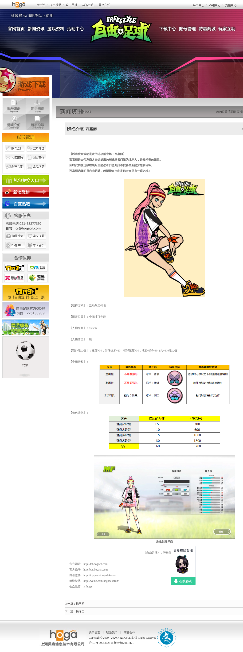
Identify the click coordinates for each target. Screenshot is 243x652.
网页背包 (36, 162)
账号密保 (14, 153)
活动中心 (75, 29)
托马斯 (80, 603)
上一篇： (70, 603)
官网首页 (16, 29)
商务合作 (129, 632)
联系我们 (112, 632)
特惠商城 (207, 29)
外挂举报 (14, 250)
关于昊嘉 (94, 632)
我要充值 (14, 172)
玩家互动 (226, 29)
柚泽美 (80, 611)
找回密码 (14, 162)
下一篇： (70, 611)
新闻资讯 (35, 29)
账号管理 (187, 29)
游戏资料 (55, 29)
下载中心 (167, 29)
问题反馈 (14, 241)
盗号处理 (36, 153)
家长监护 (36, 250)
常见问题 (36, 172)
